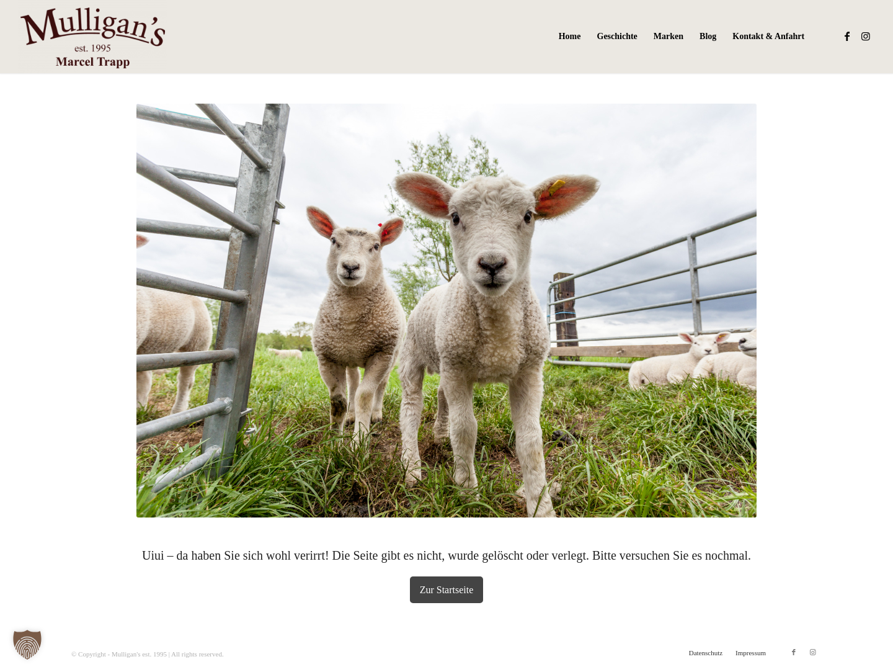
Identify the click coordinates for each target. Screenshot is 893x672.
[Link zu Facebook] (847, 36)
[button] (27, 644)
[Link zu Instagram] (865, 36)
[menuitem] (570, 36)
